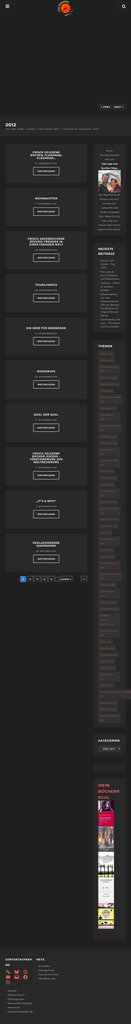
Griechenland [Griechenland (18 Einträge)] (109, 462)
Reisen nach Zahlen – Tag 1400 (107, 264)
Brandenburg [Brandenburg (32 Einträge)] (109, 369)
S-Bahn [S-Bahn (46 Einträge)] (107, 661)
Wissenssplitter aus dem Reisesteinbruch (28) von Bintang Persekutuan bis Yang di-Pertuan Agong (109, 305)
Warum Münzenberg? (20, 1003)
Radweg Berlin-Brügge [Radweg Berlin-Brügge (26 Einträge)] (107, 619)
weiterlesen (46, 171)
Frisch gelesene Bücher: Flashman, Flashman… (46, 155)
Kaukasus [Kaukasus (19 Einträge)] (108, 502)
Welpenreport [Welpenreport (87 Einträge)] (109, 718)
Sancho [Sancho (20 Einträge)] (107, 668)
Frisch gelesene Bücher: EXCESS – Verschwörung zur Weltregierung (46, 458)
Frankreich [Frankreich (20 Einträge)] (107, 417)
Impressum (14, 1007)
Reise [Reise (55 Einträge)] (105, 642)
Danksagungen (16, 998)
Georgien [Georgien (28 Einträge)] (108, 443)
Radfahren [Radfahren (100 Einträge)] (107, 593)
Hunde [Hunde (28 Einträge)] (106, 471)
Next (117, 107)
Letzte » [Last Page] (66, 579)
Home (31, 129)
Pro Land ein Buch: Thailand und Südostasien (109, 275)
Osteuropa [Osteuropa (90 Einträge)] (107, 541)
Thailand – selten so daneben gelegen (110, 286)
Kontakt (12, 990)
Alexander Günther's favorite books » (108, 937)
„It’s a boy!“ (46, 501)
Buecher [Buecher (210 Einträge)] (108, 377)
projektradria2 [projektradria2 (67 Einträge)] (110, 576)
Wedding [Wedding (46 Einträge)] (108, 709)
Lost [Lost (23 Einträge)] (105, 532)
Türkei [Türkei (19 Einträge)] (106, 685)
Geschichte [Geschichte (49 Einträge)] (107, 452)
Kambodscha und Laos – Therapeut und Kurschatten (110, 323)
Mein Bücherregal (108, 791)
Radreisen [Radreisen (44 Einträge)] (109, 609)
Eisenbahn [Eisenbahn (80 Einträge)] (109, 384)
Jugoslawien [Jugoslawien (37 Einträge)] (108, 493)
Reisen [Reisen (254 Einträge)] (107, 648)
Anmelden (44, 965)
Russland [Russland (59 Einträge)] (108, 655)
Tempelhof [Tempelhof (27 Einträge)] (107, 676)
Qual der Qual (46, 414)
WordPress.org (47, 978)
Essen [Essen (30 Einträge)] (106, 391)
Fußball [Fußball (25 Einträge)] (108, 436)
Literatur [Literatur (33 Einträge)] (108, 526)
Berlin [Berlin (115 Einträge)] (107, 360)
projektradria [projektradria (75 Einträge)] (109, 565)
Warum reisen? (16, 994)
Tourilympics (46, 284)
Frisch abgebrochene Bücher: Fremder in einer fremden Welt (46, 241)
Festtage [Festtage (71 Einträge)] (108, 408)
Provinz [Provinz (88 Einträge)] (107, 585)
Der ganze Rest (48, 129)
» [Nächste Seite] (84, 579)
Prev (106, 107)
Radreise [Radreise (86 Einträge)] (108, 602)
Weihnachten (46, 198)
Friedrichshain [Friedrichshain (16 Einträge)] (110, 427)
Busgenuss (46, 371)
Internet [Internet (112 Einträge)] (108, 478)
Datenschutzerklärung (20, 1011)
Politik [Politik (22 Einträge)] (107, 556)
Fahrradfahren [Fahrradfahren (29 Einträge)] (110, 399)
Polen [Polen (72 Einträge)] (106, 550)
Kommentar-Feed (48, 974)
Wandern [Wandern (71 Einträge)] (108, 703)
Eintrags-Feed (46, 970)
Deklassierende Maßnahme (46, 544)
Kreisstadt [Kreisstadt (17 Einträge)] (109, 519)
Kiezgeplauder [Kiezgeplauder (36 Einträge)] (109, 510)
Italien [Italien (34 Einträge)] (107, 484)
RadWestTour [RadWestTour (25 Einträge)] (108, 633)
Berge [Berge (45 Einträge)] (106, 353)
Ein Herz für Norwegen (46, 328)
